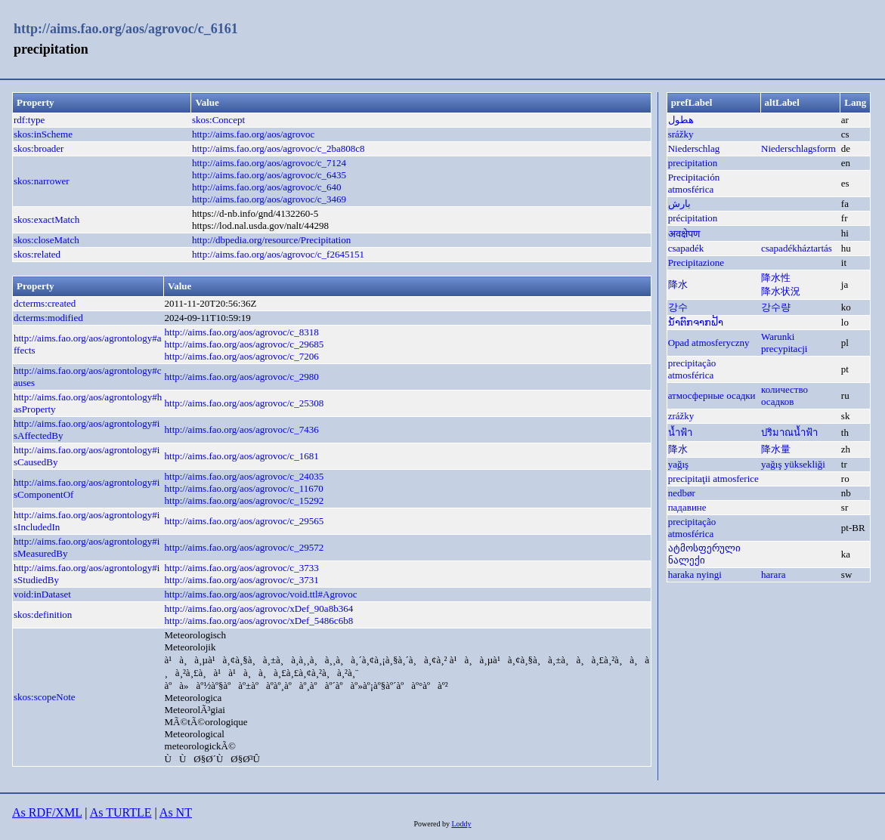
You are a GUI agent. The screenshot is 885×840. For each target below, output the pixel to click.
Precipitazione (696, 262)
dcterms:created (45, 303)
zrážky (681, 416)
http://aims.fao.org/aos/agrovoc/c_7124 (269, 162)
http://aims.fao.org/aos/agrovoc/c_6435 (269, 175)
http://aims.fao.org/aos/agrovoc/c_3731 (242, 579)
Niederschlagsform (798, 148)
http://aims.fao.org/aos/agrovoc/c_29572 (244, 547)
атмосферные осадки (712, 395)
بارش (679, 203)
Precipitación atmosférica (694, 183)
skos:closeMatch (46, 240)
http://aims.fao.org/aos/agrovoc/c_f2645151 (278, 254)
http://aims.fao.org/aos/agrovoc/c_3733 (242, 567)
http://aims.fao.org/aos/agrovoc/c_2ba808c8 (278, 148)
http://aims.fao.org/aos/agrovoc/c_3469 (269, 199)
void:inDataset (42, 594)
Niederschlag (694, 148)
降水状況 (780, 291)
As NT (175, 812)
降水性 (776, 277)
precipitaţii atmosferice (713, 478)
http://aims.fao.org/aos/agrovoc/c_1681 (242, 456)
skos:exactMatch (46, 219)
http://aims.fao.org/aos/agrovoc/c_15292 (244, 500)
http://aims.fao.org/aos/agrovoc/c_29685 (244, 344)
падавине (687, 507)
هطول (681, 119)
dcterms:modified (48, 317)
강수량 (776, 307)
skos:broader (38, 148)
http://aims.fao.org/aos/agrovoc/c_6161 (126, 28)
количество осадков (784, 395)
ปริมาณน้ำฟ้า (789, 432)
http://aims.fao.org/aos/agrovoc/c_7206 (242, 356)
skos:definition (43, 614)
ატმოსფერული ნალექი (704, 554)
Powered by (432, 824)
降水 (678, 284)
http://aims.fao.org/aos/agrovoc (253, 134)
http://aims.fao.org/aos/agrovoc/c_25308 (244, 403)
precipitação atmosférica (692, 369)
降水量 (776, 449)
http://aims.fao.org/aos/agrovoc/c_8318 (242, 332)
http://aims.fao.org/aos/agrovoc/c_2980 (242, 376)
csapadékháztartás (796, 248)
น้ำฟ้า (680, 432)
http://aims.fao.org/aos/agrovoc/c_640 (267, 187)
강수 (678, 307)
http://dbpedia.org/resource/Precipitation (271, 240)
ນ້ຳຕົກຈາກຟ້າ (695, 322)
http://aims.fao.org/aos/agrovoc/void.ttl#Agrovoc (261, 594)
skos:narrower (42, 181)
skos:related (37, 254)
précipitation (693, 218)
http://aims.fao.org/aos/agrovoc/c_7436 (242, 429)
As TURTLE (121, 812)
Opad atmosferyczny (709, 342)
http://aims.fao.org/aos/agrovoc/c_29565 (244, 521)
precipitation (693, 162)
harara (773, 574)
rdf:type (29, 119)
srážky (681, 134)
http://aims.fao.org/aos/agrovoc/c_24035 (244, 476)
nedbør (681, 493)
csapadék (686, 248)
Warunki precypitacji (784, 342)
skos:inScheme (43, 134)
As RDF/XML (47, 812)
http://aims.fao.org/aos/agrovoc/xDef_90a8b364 (259, 608)
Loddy (461, 824)
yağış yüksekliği (793, 464)
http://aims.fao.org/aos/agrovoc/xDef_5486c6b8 (259, 620)
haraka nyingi (695, 574)
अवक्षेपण (684, 233)
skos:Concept (218, 119)
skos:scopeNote (45, 697)
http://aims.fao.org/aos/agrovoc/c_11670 (244, 488)
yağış (678, 464)
